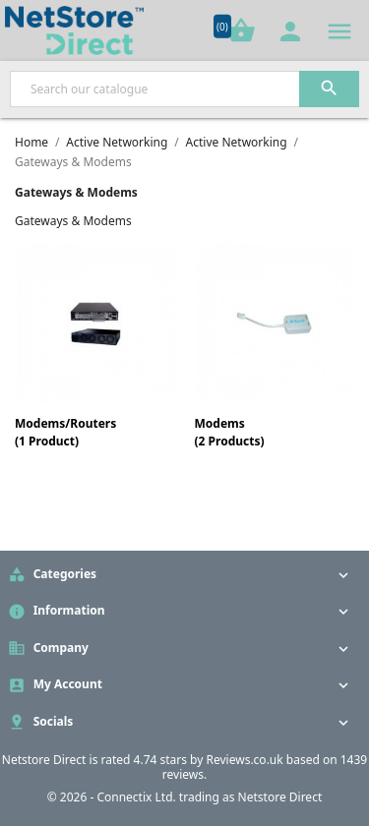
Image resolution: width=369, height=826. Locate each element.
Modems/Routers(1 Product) (65, 432)
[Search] (184, 89)
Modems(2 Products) (230, 432)
